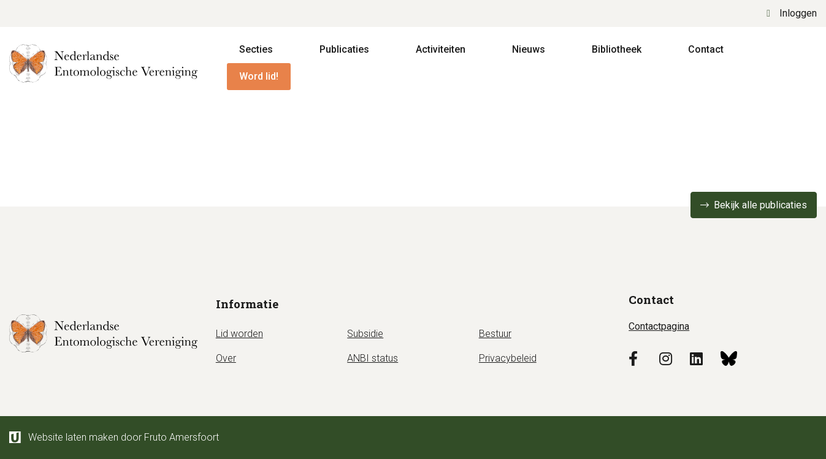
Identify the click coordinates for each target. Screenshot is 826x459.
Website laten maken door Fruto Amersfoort (114, 437)
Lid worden (239, 334)
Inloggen (792, 13)
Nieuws (528, 49)
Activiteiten (440, 49)
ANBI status (372, 358)
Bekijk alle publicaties (760, 205)
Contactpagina (659, 326)
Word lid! (258, 76)
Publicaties (344, 49)
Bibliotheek (616, 49)
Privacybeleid (508, 358)
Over (226, 358)
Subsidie (365, 334)
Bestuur (495, 334)
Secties (256, 49)
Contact (706, 49)
